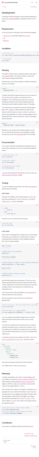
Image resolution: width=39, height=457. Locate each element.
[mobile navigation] (36, 2)
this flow (30, 426)
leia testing (19, 134)
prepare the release (26, 381)
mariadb (11, 19)
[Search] (32, 2)
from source (26, 36)
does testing (32, 186)
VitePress (5, 175)
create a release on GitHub (26, 379)
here (24, 365)
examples (7, 76)
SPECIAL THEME (17, 175)
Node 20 (6, 40)
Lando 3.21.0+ (7, 36)
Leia (9, 237)
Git (4, 38)
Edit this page (29, 433)
